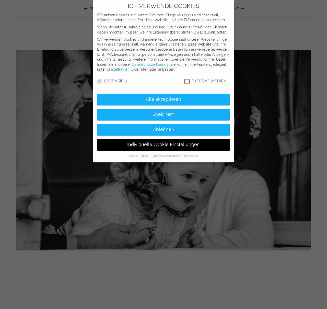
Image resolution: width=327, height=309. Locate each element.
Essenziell (112, 77)
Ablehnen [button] (163, 125)
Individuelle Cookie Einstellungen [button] (163, 141)
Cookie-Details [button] (139, 151)
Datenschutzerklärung (150, 61)
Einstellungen (118, 66)
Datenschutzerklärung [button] (166, 151)
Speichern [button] (163, 110)
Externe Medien (205, 77)
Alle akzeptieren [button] (163, 95)
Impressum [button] (190, 151)
